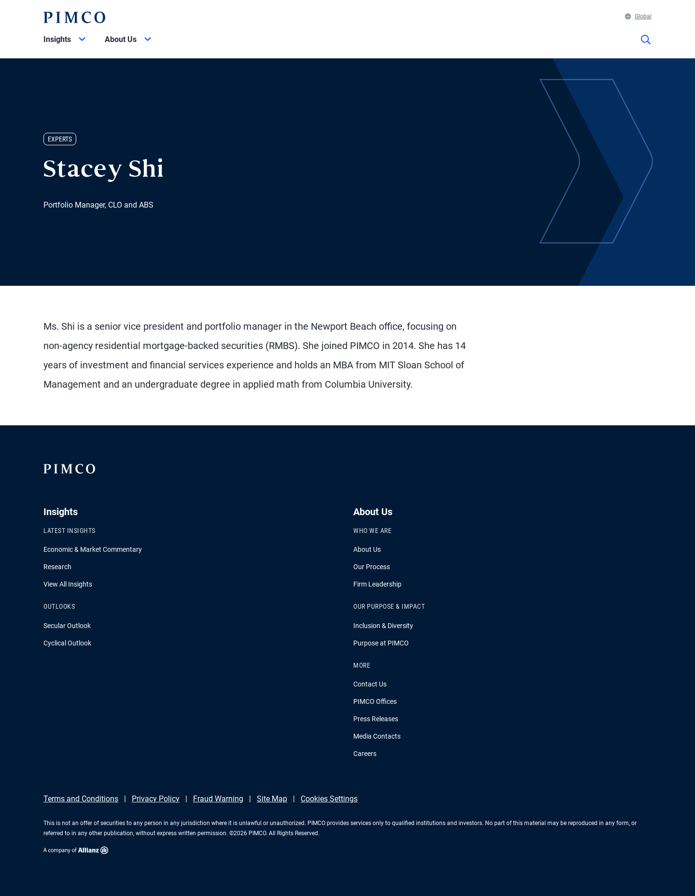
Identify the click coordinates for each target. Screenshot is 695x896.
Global (638, 16)
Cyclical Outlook (67, 643)
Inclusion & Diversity (383, 626)
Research (57, 567)
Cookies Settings (329, 798)
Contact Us (370, 684)
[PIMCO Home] (74, 17)
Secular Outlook (67, 626)
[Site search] (646, 46)
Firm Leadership (377, 584)
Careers (364, 753)
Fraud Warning (218, 798)
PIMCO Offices (375, 701)
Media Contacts (377, 736)
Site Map (272, 798)
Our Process (371, 567)
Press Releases (375, 719)
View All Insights (67, 584)
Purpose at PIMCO (381, 643)
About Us (367, 549)
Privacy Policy (156, 798)
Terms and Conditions (80, 798)
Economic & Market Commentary (92, 549)
